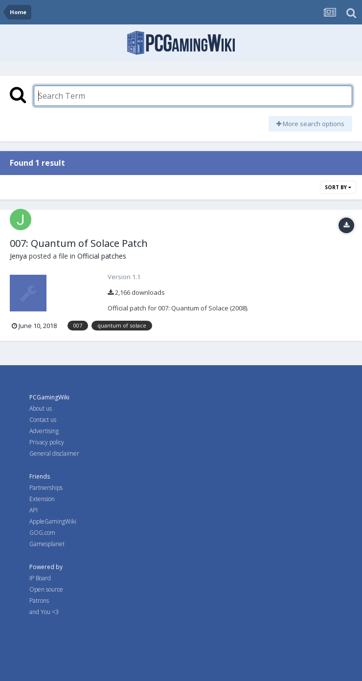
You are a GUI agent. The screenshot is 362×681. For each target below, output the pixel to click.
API (33, 510)
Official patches (101, 256)
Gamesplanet (47, 544)
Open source (46, 589)
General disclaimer (54, 453)
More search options (310, 123)
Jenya (18, 256)
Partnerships (46, 487)
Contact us (42, 420)
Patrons (39, 600)
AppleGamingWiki (52, 521)
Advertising (44, 431)
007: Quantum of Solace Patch (79, 243)
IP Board (40, 578)
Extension (42, 499)
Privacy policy (46, 442)
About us (40, 408)
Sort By (338, 187)
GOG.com (42, 532)
